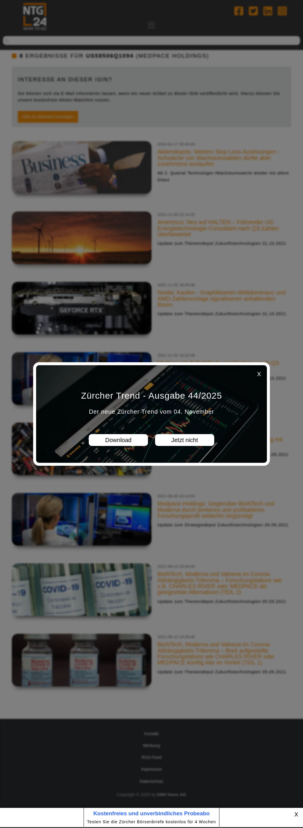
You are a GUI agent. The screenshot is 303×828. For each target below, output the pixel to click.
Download (118, 440)
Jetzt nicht (184, 440)
